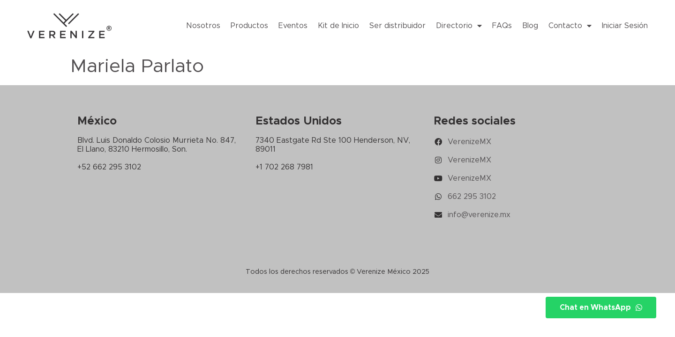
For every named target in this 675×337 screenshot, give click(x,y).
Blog (530, 25)
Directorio (459, 25)
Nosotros (203, 25)
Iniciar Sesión (625, 25)
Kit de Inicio (338, 25)
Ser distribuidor (397, 25)
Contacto (570, 25)
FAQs (502, 25)
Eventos (293, 25)
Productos (249, 25)
